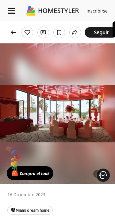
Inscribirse (97, 10)
